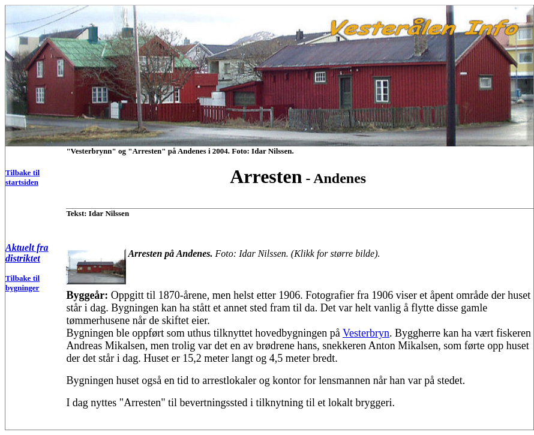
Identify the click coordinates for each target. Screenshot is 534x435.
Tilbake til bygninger (22, 283)
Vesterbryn (366, 333)
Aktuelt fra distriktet (27, 252)
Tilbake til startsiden (22, 177)
